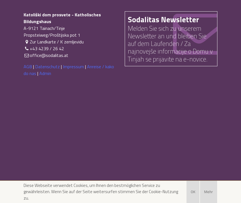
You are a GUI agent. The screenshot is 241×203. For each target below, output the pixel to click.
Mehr (208, 192)
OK (193, 192)
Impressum (73, 66)
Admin (45, 73)
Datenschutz (47, 66)
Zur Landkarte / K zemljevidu (54, 41)
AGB (28, 66)
